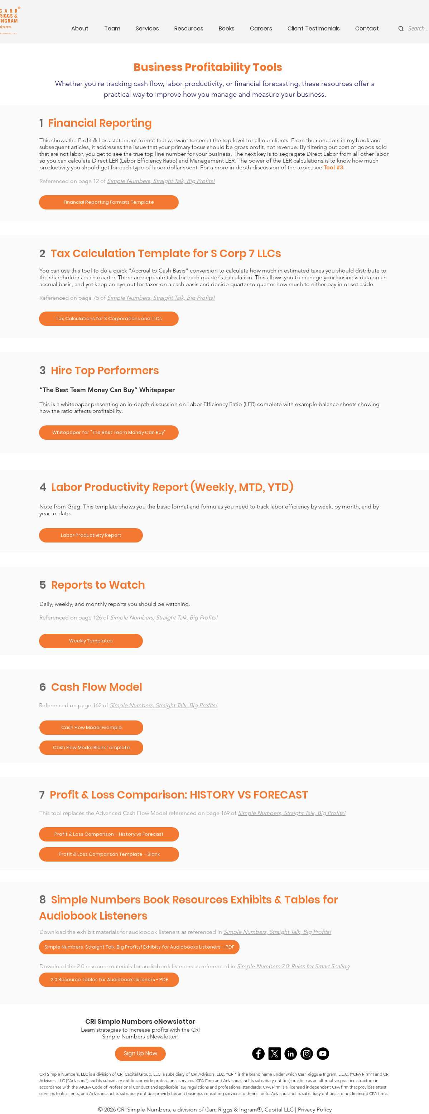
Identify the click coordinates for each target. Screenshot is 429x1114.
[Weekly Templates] (91, 641)
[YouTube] (323, 1053)
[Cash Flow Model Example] (91, 727)
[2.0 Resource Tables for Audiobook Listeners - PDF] (109, 980)
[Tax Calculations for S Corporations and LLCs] (109, 319)
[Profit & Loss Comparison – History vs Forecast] (109, 834)
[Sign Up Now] (140, 1054)
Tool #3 (333, 167)
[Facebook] (258, 1053)
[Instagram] (306, 1053)
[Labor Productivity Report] (91, 535)
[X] (274, 1053)
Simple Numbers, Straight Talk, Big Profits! (161, 181)
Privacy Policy (315, 1109)
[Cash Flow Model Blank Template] (91, 748)
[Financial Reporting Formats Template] (109, 202)
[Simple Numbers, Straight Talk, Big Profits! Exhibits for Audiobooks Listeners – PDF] (139, 947)
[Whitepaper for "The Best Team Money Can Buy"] (109, 432)
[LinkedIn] (290, 1053)
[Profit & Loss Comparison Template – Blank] (109, 854)
